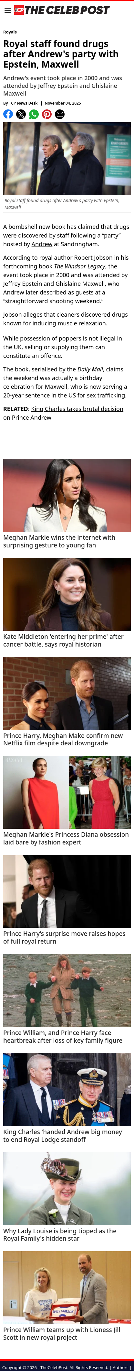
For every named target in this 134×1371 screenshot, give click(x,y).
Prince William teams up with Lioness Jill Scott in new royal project (61, 1334)
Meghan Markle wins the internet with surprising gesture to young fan (59, 541)
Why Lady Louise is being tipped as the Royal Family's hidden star (60, 1235)
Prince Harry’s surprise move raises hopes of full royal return (64, 938)
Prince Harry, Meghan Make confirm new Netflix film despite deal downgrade (63, 740)
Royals (10, 32)
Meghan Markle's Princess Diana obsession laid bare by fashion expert (66, 838)
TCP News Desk (23, 103)
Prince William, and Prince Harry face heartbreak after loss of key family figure (62, 1037)
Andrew (42, 244)
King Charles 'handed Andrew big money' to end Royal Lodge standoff (63, 1136)
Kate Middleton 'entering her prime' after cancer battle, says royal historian (63, 640)
